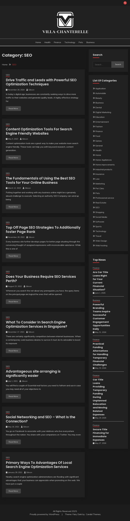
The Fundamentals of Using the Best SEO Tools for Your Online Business (40, 180)
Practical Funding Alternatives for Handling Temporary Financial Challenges (100, 354)
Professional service (104, 198)
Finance (57, 42)
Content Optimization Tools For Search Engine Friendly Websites (39, 131)
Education (100, 117)
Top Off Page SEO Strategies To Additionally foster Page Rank (43, 229)
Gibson (31, 90)
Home (38, 42)
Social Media (101, 217)
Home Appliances (103, 160)
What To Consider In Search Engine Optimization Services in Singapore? (36, 324)
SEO (8, 75)
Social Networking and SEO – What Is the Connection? (40, 419)
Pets (81, 42)
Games (98, 141)
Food (97, 136)
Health (47, 42)
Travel (98, 236)
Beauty (98, 98)
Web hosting (101, 245)
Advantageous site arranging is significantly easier (33, 373)
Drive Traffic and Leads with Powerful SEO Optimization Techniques (41, 82)
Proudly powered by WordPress (45, 514)
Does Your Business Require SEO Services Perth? (41, 278)
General (99, 145)
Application (100, 88)
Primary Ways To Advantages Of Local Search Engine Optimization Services (39, 464)
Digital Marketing (103, 112)
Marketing (100, 183)
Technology (69, 42)
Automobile (100, 93)
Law (97, 179)
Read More (13, 108)
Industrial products (103, 169)
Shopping (99, 212)
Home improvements (105, 164)
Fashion (99, 126)
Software (99, 221)
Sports (98, 226)
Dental (98, 107)
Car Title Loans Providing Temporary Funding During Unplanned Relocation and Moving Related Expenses (100, 397)
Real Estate (100, 202)
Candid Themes (93, 514)
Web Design (101, 240)
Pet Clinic (99, 188)
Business (90, 42)
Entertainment (102, 122)
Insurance (99, 174)
